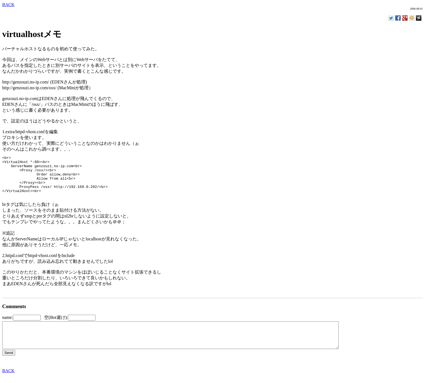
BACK (8, 4)
